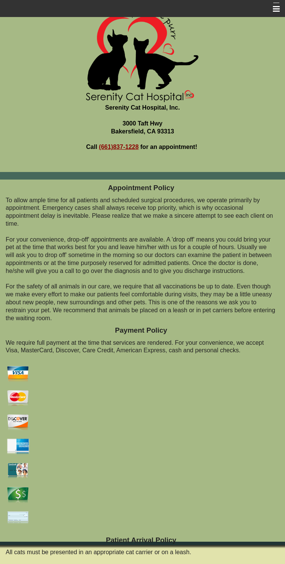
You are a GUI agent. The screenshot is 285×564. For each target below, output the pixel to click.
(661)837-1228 (119, 147)
